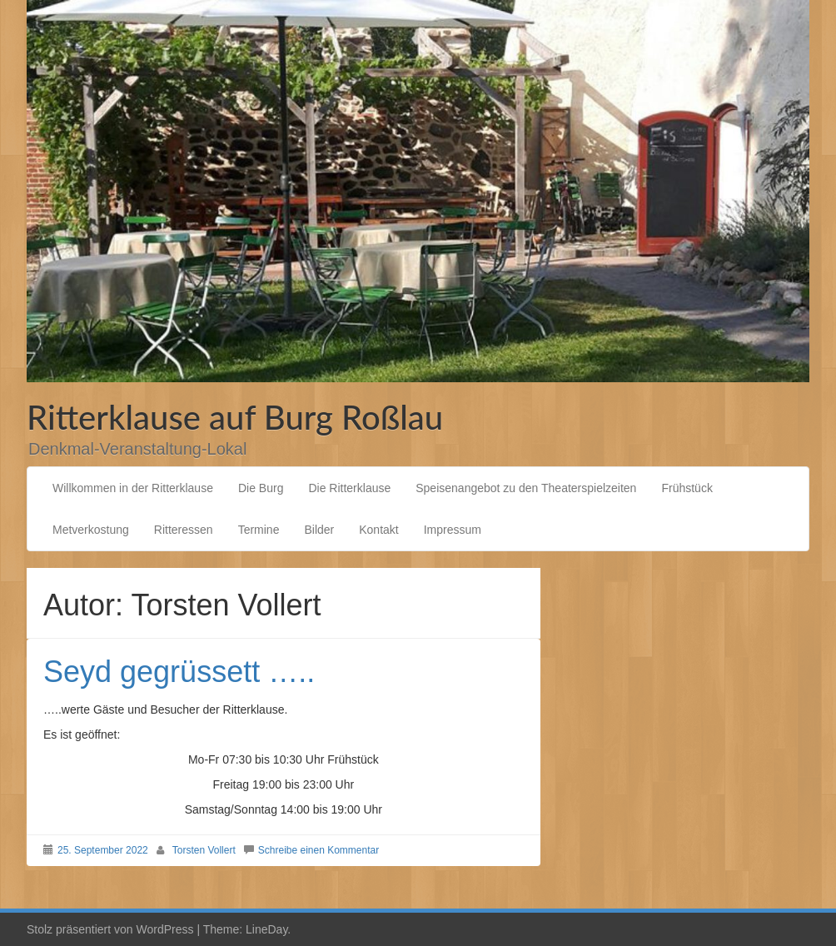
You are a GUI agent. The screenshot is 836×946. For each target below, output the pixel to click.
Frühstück (686, 488)
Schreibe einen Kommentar (318, 850)
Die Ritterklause (349, 488)
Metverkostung (90, 529)
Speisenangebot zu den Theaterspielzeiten (526, 488)
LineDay (266, 929)
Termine (259, 529)
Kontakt (378, 529)
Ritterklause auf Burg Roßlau (235, 417)
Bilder (319, 529)
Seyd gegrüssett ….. (179, 672)
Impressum (452, 529)
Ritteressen (183, 529)
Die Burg (260, 488)
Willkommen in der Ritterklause (132, 488)
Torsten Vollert (204, 850)
